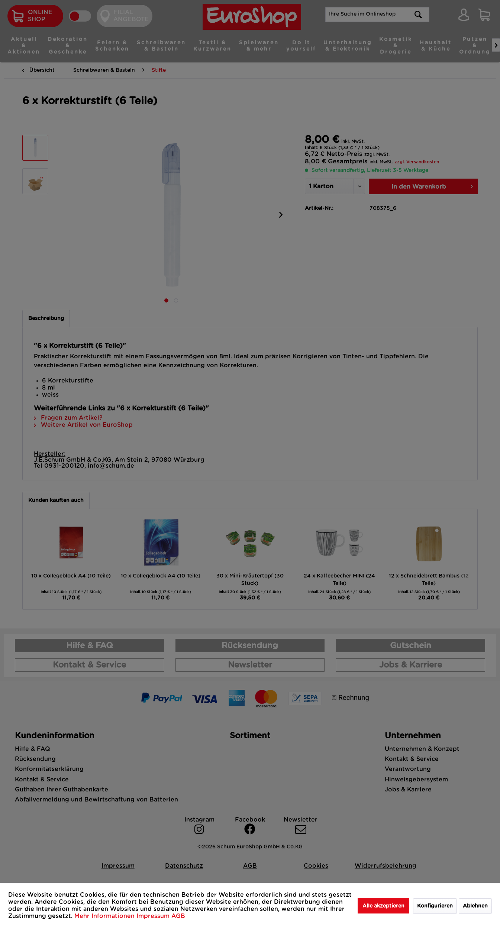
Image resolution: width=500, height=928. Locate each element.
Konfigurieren (435, 906)
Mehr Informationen (105, 916)
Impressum (153, 916)
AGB (178, 916)
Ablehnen (475, 906)
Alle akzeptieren (383, 906)
